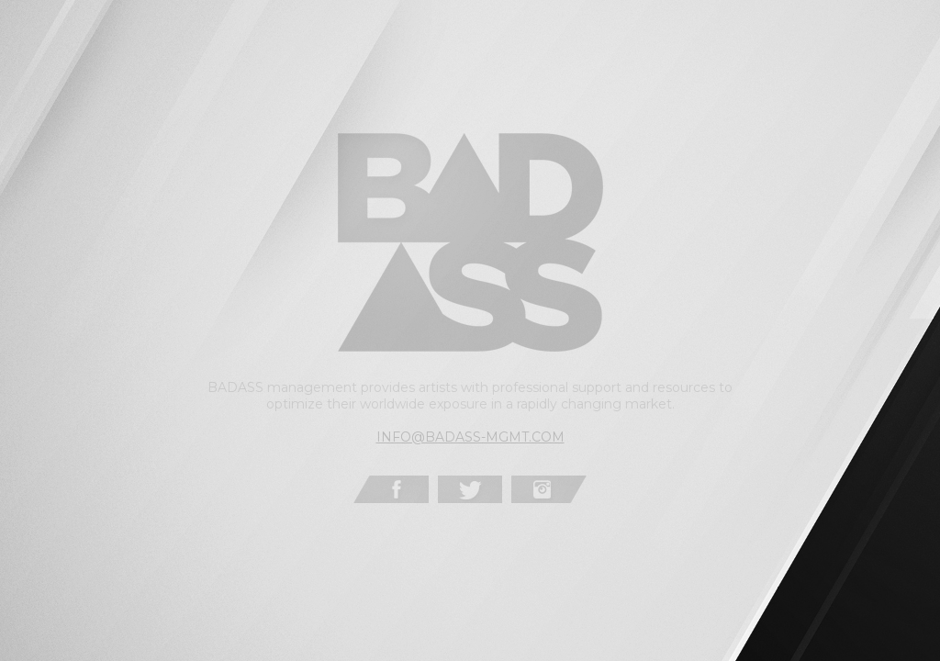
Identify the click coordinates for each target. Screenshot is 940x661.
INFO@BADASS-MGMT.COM (470, 437)
